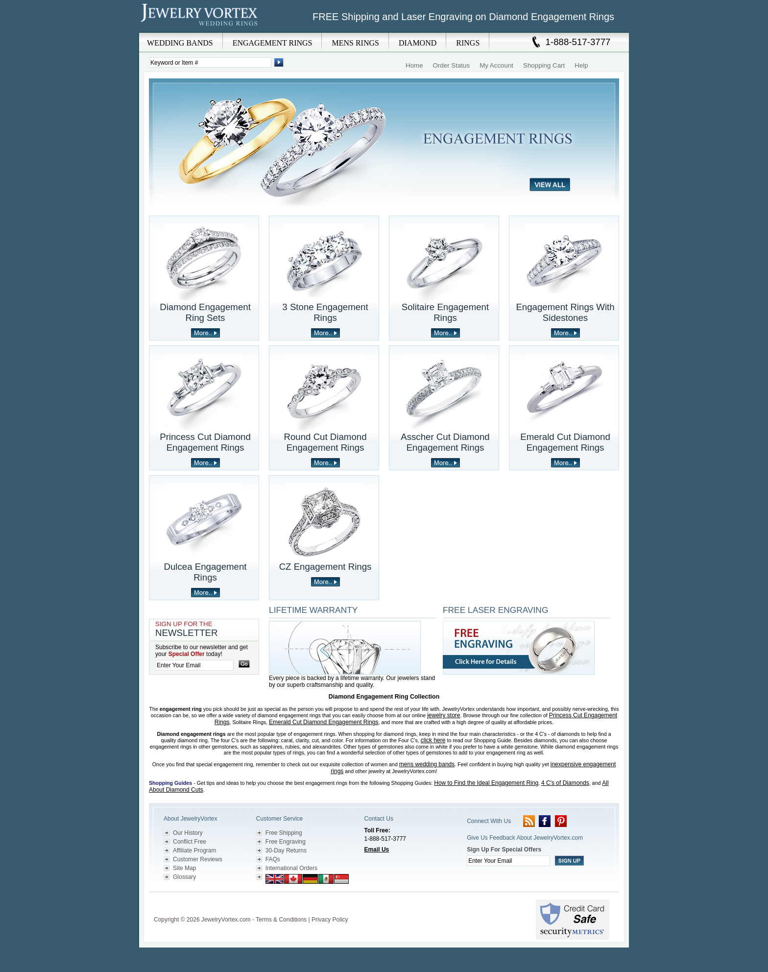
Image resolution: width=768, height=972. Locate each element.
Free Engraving (285, 842)
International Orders (291, 868)
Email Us (376, 849)
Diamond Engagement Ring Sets (205, 312)
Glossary (184, 877)
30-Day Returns (286, 850)
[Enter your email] (194, 665)
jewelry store (443, 715)
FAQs (272, 859)
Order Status (451, 65)
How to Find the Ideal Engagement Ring (486, 782)
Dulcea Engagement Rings (205, 572)
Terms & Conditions (281, 919)
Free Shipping (283, 833)
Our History (188, 833)
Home (414, 65)
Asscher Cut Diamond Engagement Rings (445, 442)
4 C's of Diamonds (565, 782)
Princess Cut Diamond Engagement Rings (205, 442)
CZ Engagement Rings (325, 566)
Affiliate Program (194, 850)
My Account (496, 65)
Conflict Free (189, 842)
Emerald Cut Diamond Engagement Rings (565, 442)
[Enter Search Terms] (210, 62)
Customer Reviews (197, 859)
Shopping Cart (544, 65)
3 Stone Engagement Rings (325, 312)
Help (581, 65)
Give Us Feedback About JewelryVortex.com (525, 837)
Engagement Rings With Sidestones (565, 312)
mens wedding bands (427, 764)
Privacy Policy (330, 919)
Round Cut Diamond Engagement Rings (325, 442)
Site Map (184, 868)
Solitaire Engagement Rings (445, 312)
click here (433, 740)
